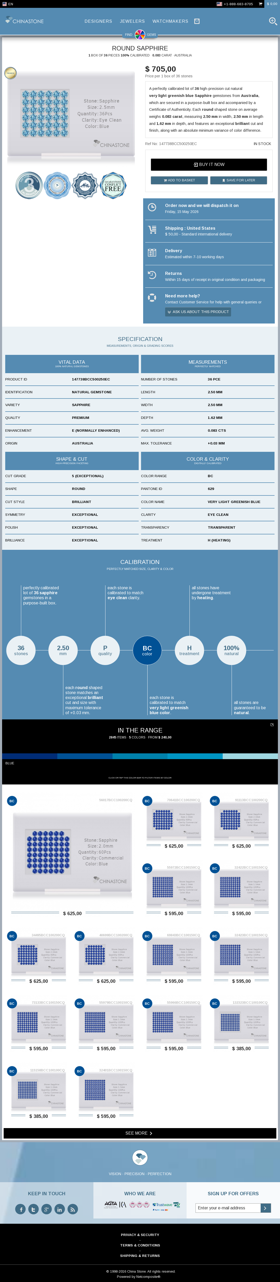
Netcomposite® (148, 1277)
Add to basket (179, 180)
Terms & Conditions (140, 1245)
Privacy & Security (140, 1235)
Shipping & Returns (140, 1256)
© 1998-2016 (116, 1271)
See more (139, 1133)
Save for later (238, 180)
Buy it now (209, 164)
